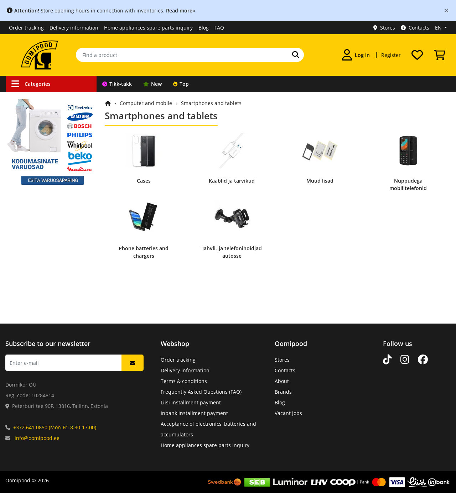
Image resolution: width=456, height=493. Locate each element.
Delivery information (74, 27)
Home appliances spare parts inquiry (148, 27)
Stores (384, 27)
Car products (30, 126)
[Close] (446, 10)
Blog (203, 27)
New (152, 83)
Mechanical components (44, 261)
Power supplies (33, 180)
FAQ (219, 27)
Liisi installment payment (191, 402)
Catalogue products (38, 288)
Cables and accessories (42, 99)
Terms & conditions (184, 381)
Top (181, 83)
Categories (31, 83)
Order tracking (26, 27)
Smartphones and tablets (211, 103)
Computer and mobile (41, 234)
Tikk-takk (117, 83)
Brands (283, 391)
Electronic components (42, 248)
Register (391, 55)
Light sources (30, 193)
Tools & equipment (37, 166)
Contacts (415, 27)
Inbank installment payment (194, 413)
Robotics (25, 153)
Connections (29, 112)
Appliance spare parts (41, 275)
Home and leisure (36, 220)
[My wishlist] (417, 55)
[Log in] (356, 55)
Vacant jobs (288, 413)
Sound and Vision (35, 207)
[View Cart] (440, 55)
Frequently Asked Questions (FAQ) (201, 391)
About (282, 381)
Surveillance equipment (43, 139)
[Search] (295, 55)
